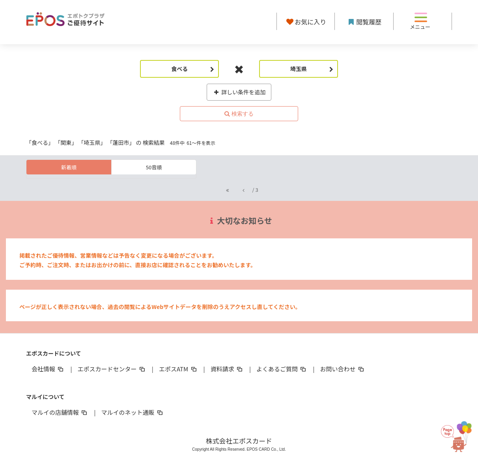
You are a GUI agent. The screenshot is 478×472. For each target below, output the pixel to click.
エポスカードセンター (111, 369)
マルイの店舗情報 (60, 412)
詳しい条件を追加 (239, 92)
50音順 (154, 167)
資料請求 (227, 369)
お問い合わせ (342, 369)
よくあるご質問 (281, 369)
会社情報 (48, 369)
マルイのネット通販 (132, 412)
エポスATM (178, 369)
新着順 (69, 167)
